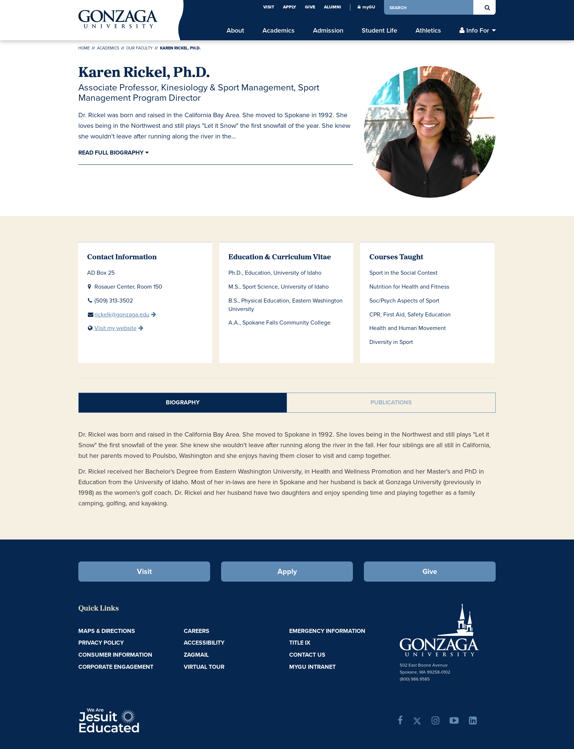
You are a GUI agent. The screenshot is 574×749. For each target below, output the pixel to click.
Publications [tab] (391, 402)
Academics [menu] (278, 30)
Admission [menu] (328, 30)
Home (84, 48)
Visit (268, 7)
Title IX (299, 642)
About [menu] (235, 30)
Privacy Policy (101, 642)
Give (310, 7)
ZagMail (196, 654)
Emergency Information (327, 631)
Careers (196, 631)
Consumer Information (115, 654)
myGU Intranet (312, 667)
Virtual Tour (204, 667)
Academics (108, 48)
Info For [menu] (477, 30)
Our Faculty (139, 48)
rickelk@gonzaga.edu (121, 314)
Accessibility (204, 642)
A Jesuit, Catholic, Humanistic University (140, 719)
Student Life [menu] (379, 30)
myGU (366, 7)
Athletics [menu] (428, 30)
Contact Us (307, 654)
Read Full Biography (111, 152)
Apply (289, 7)
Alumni (332, 7)
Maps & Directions (106, 631)
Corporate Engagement (115, 667)
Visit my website (115, 328)
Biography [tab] (183, 402)
